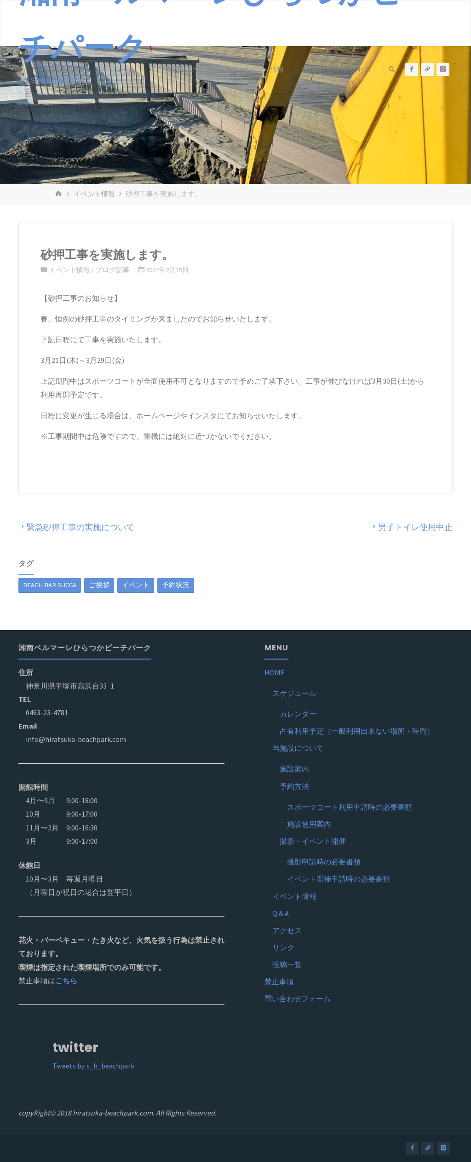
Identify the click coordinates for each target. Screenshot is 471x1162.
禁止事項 (279, 981)
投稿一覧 (287, 964)
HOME (274, 672)
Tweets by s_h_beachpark (93, 1065)
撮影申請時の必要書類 (324, 861)
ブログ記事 (112, 270)
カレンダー (298, 713)
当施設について (298, 748)
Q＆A (280, 913)
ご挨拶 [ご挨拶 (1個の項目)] (99, 585)
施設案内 (294, 768)
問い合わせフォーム (297, 998)
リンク (283, 947)
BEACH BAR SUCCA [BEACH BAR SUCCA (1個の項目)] (49, 585)
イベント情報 (94, 194)
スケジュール (294, 693)
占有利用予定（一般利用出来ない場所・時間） (357, 731)
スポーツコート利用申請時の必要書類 (349, 807)
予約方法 (294, 786)
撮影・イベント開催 (313, 841)
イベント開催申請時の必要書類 (338, 878)
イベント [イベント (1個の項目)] (135, 585)
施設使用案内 (309, 824)
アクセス (287, 930)
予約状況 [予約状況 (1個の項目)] (176, 585)
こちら (66, 980)
